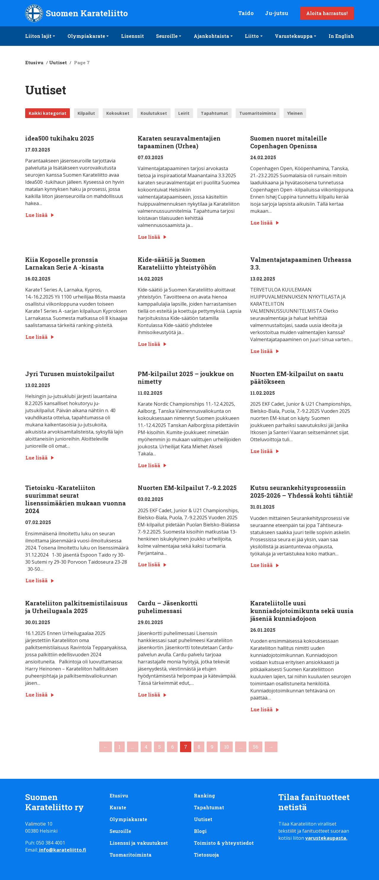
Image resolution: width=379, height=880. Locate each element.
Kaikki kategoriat (47, 113)
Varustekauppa (294, 36)
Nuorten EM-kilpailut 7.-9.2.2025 (187, 487)
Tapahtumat (214, 113)
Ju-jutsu (276, 13)
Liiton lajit (38, 36)
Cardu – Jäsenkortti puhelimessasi (168, 607)
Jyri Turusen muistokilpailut (69, 374)
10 (226, 747)
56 (255, 747)
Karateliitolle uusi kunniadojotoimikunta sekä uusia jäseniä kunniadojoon (302, 610)
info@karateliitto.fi (62, 850)
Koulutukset (154, 113)
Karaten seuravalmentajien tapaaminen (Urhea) (179, 142)
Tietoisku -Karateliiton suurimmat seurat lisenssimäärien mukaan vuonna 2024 (75, 499)
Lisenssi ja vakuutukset (139, 843)
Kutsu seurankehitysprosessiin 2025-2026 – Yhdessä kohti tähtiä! (301, 491)
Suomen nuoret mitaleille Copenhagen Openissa (288, 142)
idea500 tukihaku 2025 (59, 138)
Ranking (204, 795)
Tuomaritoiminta (257, 113)
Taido (246, 13)
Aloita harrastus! (327, 13)
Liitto (252, 36)
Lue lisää (39, 215)
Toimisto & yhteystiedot (224, 843)
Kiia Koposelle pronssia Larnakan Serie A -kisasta (64, 263)
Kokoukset (117, 113)
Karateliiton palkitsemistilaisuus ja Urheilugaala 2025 (76, 607)
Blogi (200, 831)
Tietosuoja (206, 855)
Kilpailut (86, 113)
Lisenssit (132, 36)
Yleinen (295, 113)
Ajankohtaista (211, 36)
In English (341, 36)
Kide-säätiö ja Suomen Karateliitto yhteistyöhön (177, 263)
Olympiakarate (86, 36)
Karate (118, 807)
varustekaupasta (325, 838)
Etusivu (34, 62)
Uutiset (58, 62)
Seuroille (167, 36)
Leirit (184, 113)
